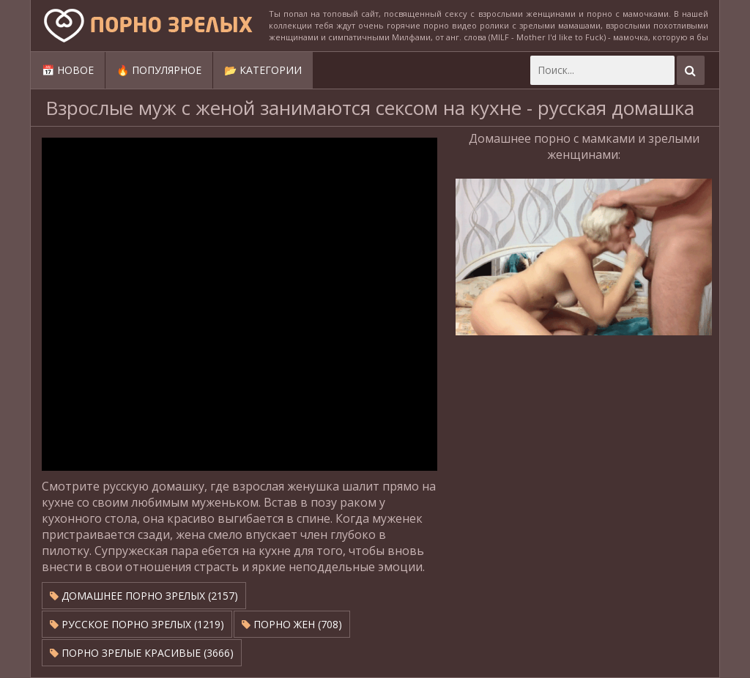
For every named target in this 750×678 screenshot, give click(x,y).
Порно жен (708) (292, 624)
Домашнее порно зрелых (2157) (144, 596)
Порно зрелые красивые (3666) (142, 653)
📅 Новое (68, 70)
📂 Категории (263, 70)
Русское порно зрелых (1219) (137, 624)
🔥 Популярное (158, 70)
